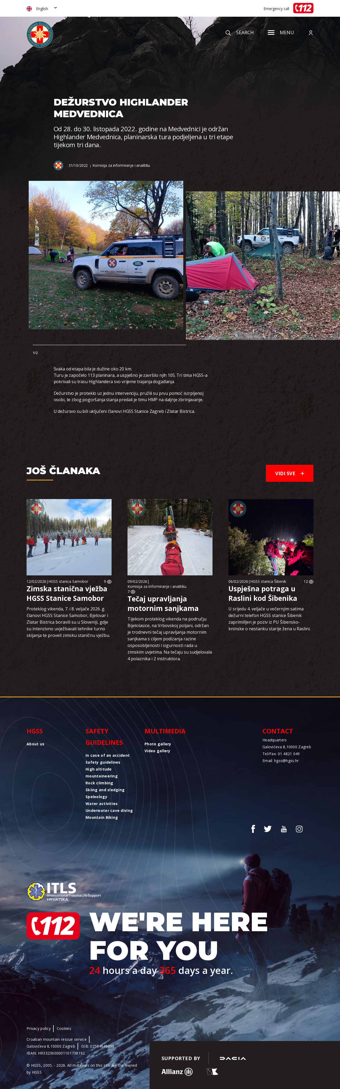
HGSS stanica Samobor (68, 581)
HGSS (35, 731)
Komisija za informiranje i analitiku (121, 165)
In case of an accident (108, 755)
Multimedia (165, 731)
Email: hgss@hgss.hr (280, 760)
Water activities (102, 803)
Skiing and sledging (105, 789)
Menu (281, 32)
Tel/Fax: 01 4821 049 (281, 753)
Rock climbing (99, 782)
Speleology (96, 796)
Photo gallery (157, 743)
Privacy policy (39, 1028)
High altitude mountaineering (102, 773)
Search (240, 32)
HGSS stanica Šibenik (268, 581)
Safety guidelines (104, 737)
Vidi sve (289, 473)
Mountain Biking (102, 817)
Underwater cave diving (109, 810)
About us (35, 743)
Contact (277, 731)
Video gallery (157, 750)
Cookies (64, 1028)
